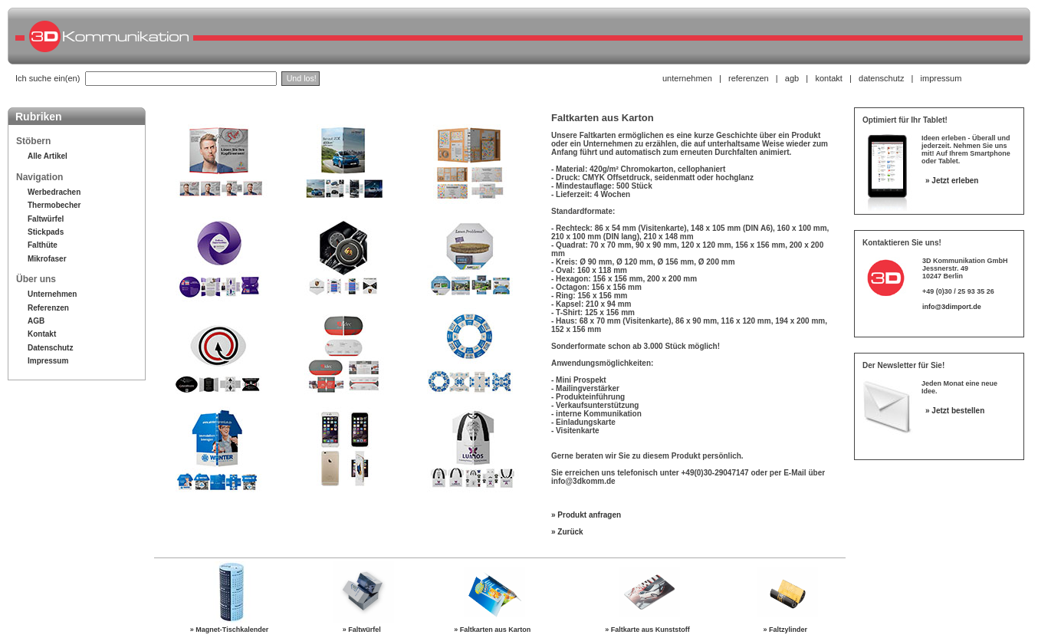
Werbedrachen (54, 192)
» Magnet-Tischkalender (231, 629)
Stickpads (46, 232)
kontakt (828, 78)
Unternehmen (52, 294)
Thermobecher (54, 205)
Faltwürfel (46, 219)
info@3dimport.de (951, 307)
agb (792, 78)
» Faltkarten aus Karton (494, 629)
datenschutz (881, 78)
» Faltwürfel (364, 629)
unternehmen (687, 78)
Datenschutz (50, 348)
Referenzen (48, 308)
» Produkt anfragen (586, 515)
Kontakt (42, 334)
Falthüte (42, 245)
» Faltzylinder (788, 629)
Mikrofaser (47, 259)
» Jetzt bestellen (954, 410)
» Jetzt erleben (951, 180)
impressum (941, 78)
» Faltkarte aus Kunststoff (649, 629)
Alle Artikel (47, 156)
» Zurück (567, 532)
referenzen (748, 78)
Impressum (48, 361)
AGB (36, 321)
